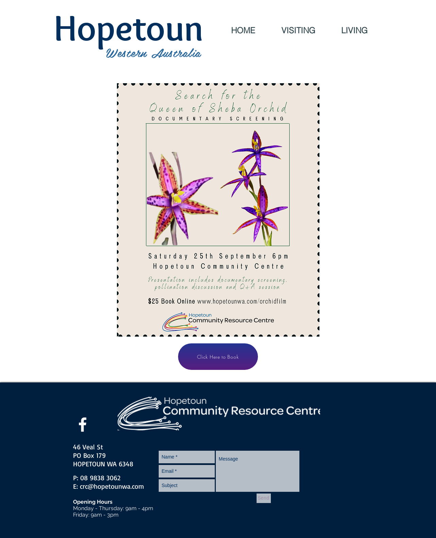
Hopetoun (128, 28)
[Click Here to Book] (218, 356)
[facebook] (82, 424)
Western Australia (153, 52)
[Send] (264, 498)
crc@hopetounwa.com (112, 486)
